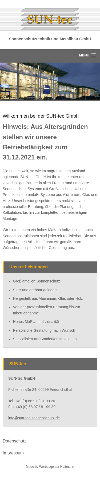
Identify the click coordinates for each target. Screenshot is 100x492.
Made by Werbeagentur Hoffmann (50, 467)
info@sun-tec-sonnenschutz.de (34, 418)
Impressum (13, 453)
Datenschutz (14, 441)
